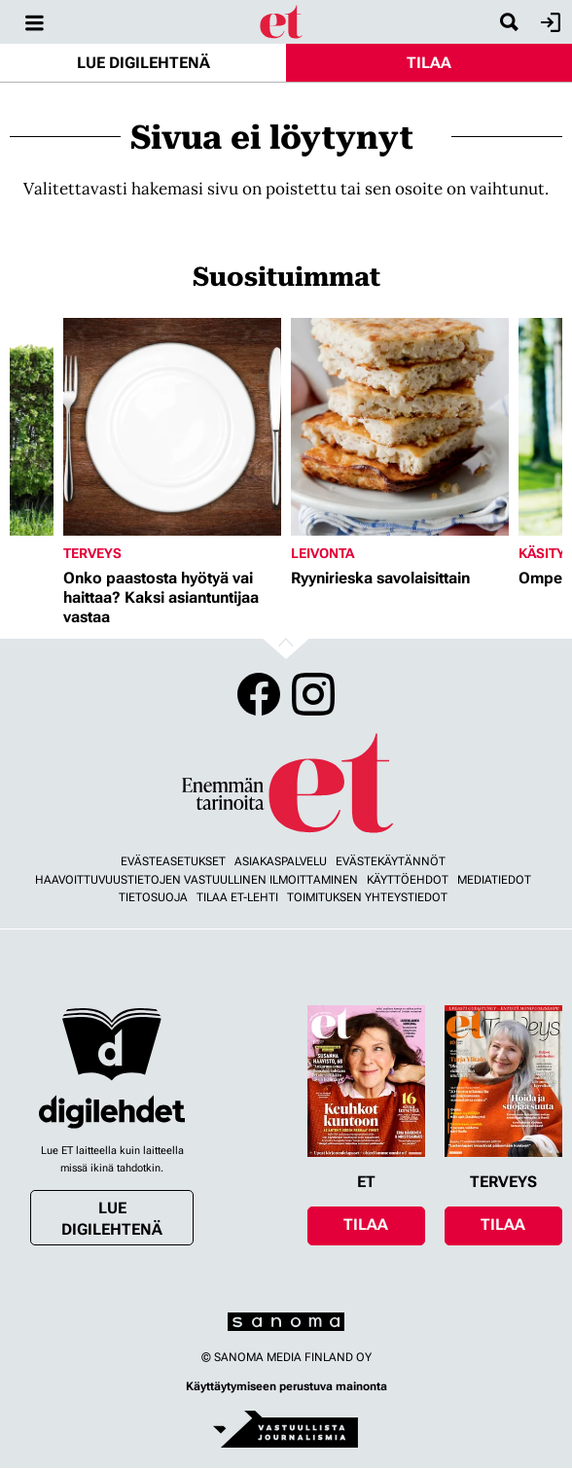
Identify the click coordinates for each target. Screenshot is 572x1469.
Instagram (313, 694)
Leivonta (322, 553)
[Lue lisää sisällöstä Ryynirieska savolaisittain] (400, 427)
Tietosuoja (153, 897)
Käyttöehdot (407, 880)
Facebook (258, 694)
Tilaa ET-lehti (237, 897)
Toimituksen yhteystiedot (367, 897)
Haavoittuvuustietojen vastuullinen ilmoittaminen (196, 880)
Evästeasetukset (173, 861)
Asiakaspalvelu (280, 861)
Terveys (92, 553)
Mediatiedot (494, 880)
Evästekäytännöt (391, 861)
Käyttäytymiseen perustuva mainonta (286, 1386)
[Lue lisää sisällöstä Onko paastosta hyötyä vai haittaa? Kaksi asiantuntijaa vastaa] (172, 427)
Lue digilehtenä (143, 62)
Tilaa (429, 62)
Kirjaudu (548, 22)
